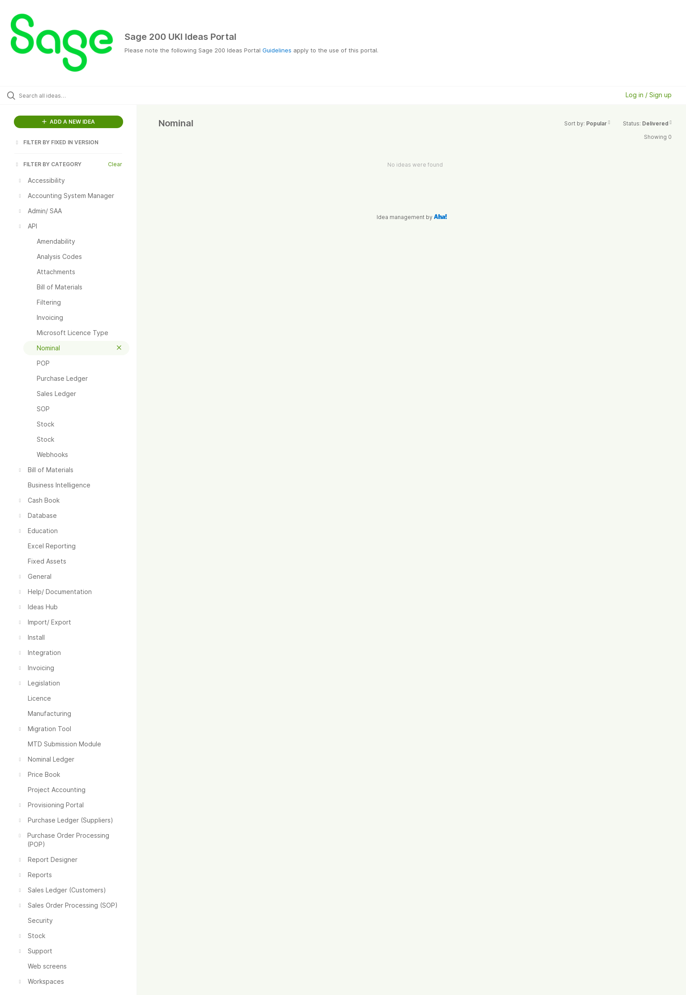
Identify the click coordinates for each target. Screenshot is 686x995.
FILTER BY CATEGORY (47, 164)
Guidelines (277, 50)
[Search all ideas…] (79, 95)
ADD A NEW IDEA (68, 121)
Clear (115, 164)
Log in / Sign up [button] (649, 95)
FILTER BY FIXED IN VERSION (56, 142)
